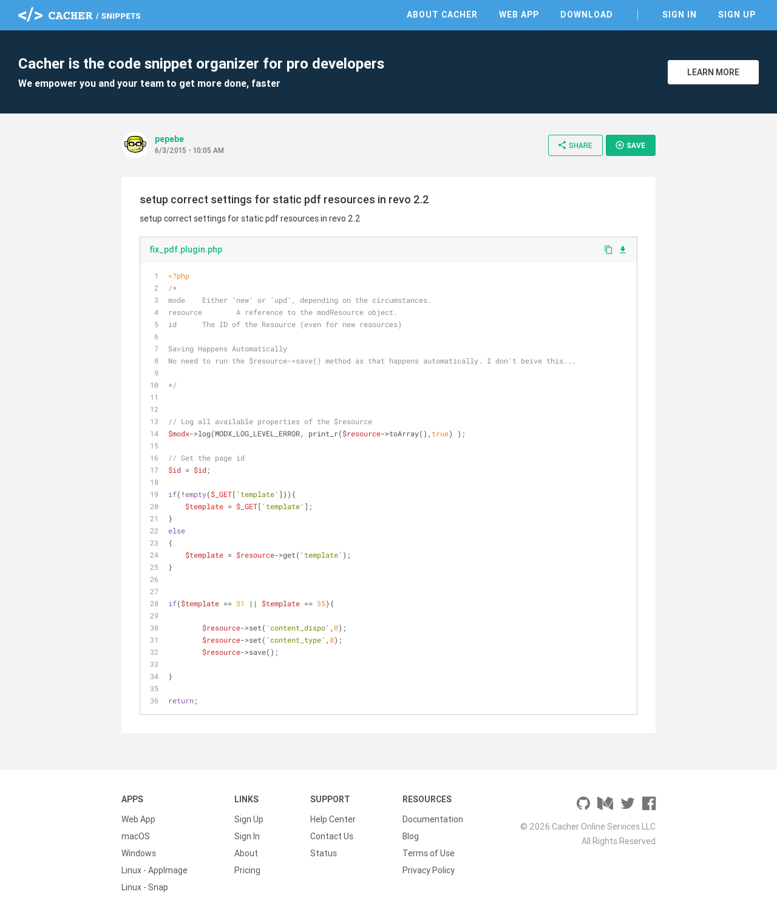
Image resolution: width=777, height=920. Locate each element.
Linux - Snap (144, 887)
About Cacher (442, 14)
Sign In (679, 14)
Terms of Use (428, 853)
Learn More (713, 72)
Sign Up (737, 14)
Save (630, 145)
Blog (410, 836)
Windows (138, 853)
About (246, 853)
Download (586, 14)
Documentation (432, 819)
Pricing (247, 870)
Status (323, 853)
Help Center (333, 819)
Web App (519, 14)
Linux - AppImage (154, 870)
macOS (135, 836)
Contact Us (331, 836)
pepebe (169, 139)
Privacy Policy (428, 870)
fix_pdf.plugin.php (185, 249)
